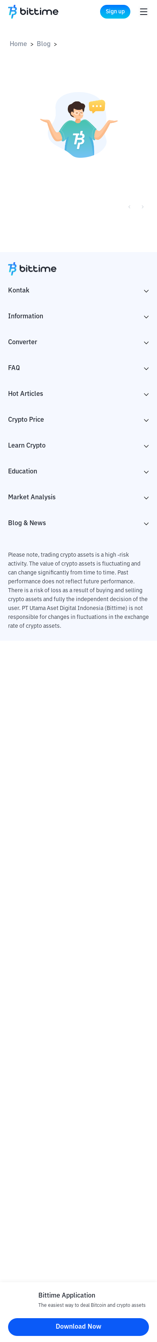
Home (18, 44)
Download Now (78, 1327)
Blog (43, 44)
